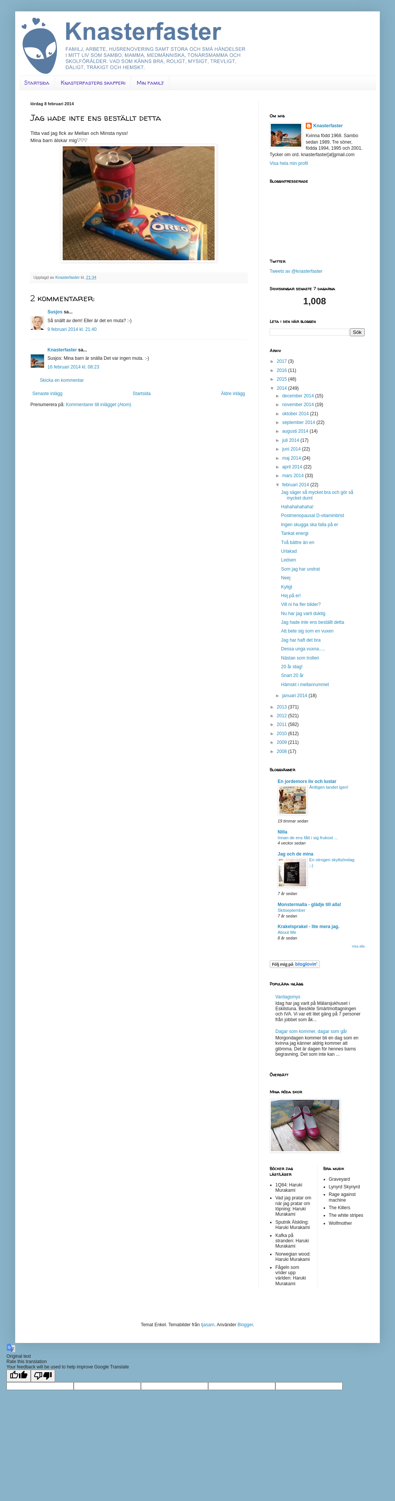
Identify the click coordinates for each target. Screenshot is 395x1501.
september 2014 (299, 422)
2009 (282, 742)
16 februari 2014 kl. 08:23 (73, 367)
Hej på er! (291, 595)
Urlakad (289, 551)
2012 (282, 715)
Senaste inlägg (47, 393)
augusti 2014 (296, 431)
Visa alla (358, 946)
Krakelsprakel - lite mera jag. (309, 926)
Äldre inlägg (233, 393)
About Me (287, 932)
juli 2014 (291, 440)
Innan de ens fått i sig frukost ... (308, 837)
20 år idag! (292, 666)
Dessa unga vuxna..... (303, 649)
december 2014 (298, 396)
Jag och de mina (295, 854)
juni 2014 (292, 449)
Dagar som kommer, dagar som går (311, 1031)
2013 (282, 707)
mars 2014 (293, 475)
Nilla (282, 832)
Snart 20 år (292, 675)
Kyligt (286, 587)
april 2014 (292, 467)
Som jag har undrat (300, 569)
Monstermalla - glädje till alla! (309, 904)
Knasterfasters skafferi (93, 82)
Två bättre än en (297, 542)
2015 (282, 379)
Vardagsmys (287, 997)
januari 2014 (295, 695)
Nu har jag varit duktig (303, 613)
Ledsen (288, 560)
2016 (282, 370)
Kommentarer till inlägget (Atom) (98, 404)
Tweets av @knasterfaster (296, 271)
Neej (286, 577)
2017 (282, 361)
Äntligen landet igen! (328, 787)
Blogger (245, 1324)
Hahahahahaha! (297, 506)
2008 (282, 751)
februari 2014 (296, 484)
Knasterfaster (62, 350)
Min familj (150, 82)
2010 (282, 733)
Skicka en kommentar (62, 380)
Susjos (54, 312)
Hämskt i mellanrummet (305, 684)
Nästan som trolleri (300, 658)
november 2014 (298, 404)
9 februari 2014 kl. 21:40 (71, 329)
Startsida (36, 82)
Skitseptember (291, 910)
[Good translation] (18, 1376)
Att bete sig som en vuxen (307, 631)
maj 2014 (292, 458)
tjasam (207, 1324)
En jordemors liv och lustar (307, 781)
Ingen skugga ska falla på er (309, 524)
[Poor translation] (43, 1376)
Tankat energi (294, 533)
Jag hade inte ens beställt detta (312, 622)
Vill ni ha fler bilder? (301, 604)
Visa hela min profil (289, 163)
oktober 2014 (296, 413)
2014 (282, 388)
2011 (282, 724)
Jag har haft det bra (301, 640)
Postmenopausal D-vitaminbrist (312, 515)
